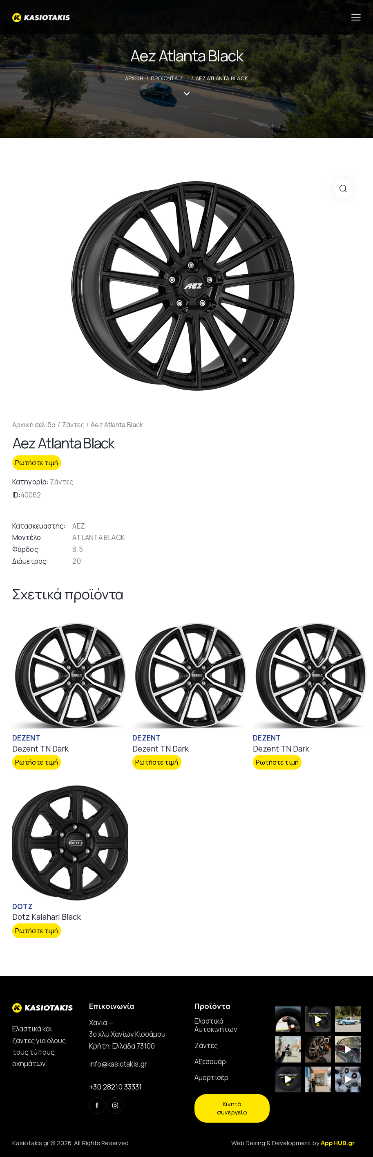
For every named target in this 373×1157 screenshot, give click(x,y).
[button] (343, 188)
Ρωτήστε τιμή (36, 462)
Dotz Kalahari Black (46, 917)
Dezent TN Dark (40, 749)
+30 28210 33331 (115, 1087)
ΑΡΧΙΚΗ (134, 78)
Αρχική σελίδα (34, 424)
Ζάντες (73, 424)
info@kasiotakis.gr (118, 1064)
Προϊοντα (164, 78)
